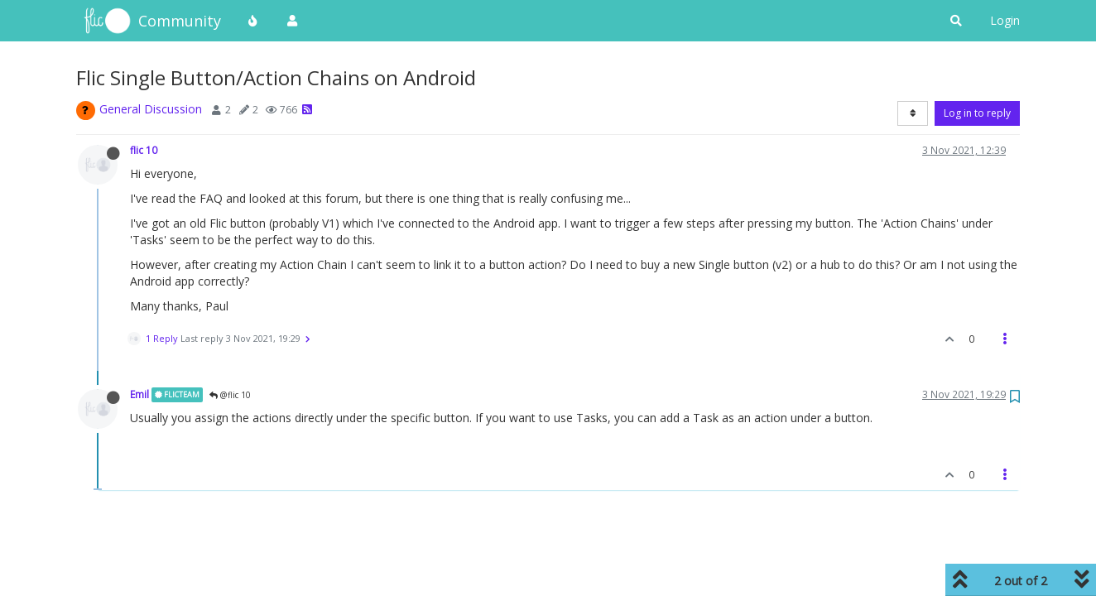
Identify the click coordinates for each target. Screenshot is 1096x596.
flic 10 (143, 149)
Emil (139, 394)
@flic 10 (230, 395)
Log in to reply (977, 113)
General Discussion (150, 109)
